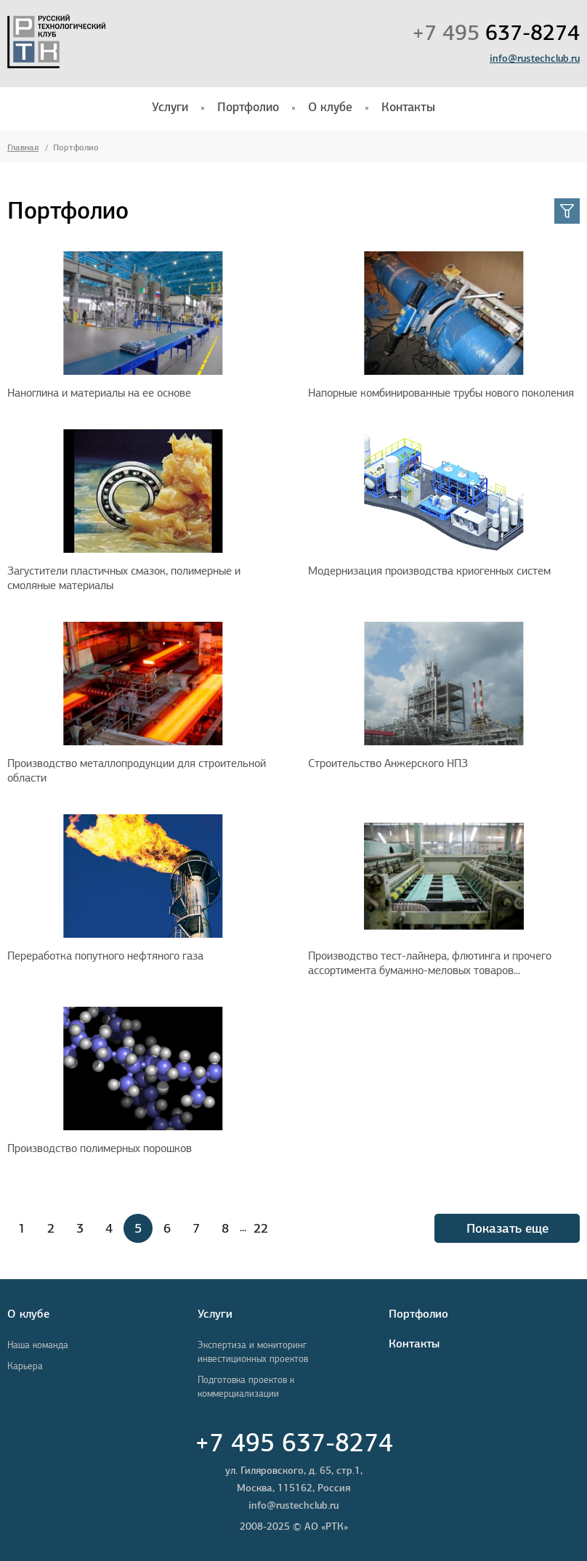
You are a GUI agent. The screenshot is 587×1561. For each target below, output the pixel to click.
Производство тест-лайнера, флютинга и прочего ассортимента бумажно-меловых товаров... (429, 963)
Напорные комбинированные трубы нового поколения (441, 393)
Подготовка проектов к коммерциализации (246, 1386)
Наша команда (37, 1344)
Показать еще (507, 1228)
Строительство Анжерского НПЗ (388, 763)
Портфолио (248, 107)
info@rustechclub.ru (535, 58)
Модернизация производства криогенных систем (429, 570)
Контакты (408, 107)
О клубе (330, 107)
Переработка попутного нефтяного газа (105, 955)
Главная (23, 147)
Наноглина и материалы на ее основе (99, 393)
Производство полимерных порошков (99, 1148)
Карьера (25, 1366)
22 (261, 1228)
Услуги (170, 107)
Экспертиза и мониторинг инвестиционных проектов (253, 1351)
